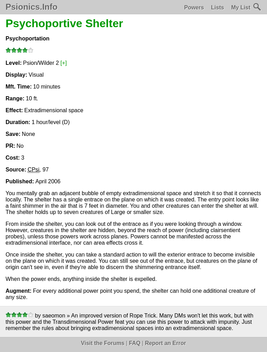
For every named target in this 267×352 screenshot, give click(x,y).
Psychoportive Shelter (64, 23)
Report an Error (165, 343)
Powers (194, 7)
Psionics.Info (31, 7)
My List (240, 7)
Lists (217, 7)
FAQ (134, 343)
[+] (63, 63)
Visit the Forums (102, 343)
